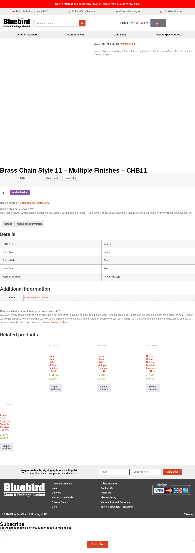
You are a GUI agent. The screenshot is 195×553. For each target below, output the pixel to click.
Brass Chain (128, 43)
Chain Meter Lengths (134, 51)
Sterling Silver (75, 34)
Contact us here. (60, 322)
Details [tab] (8, 223)
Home (97, 51)
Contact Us (107, 488)
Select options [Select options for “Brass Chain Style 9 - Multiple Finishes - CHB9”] (55, 388)
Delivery (56, 492)
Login (55, 488)
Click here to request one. (35, 203)
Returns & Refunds (62, 497)
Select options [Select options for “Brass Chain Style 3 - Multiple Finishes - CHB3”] (6, 447)
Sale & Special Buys (168, 34)
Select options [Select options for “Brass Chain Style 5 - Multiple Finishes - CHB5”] (153, 388)
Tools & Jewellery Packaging (117, 506)
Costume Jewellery (26, 34)
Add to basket (20, 192)
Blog (54, 506)
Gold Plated (42, 297)
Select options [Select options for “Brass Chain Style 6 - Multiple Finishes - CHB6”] (104, 388)
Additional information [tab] (29, 223)
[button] (51, 178)
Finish (22, 178)
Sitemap (188, 514)
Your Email (6, 530)
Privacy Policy (60, 502)
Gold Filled (120, 34)
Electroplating (108, 497)
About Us (106, 492)
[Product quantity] (4, 193)
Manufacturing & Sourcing (115, 502)
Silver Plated (30, 297)
